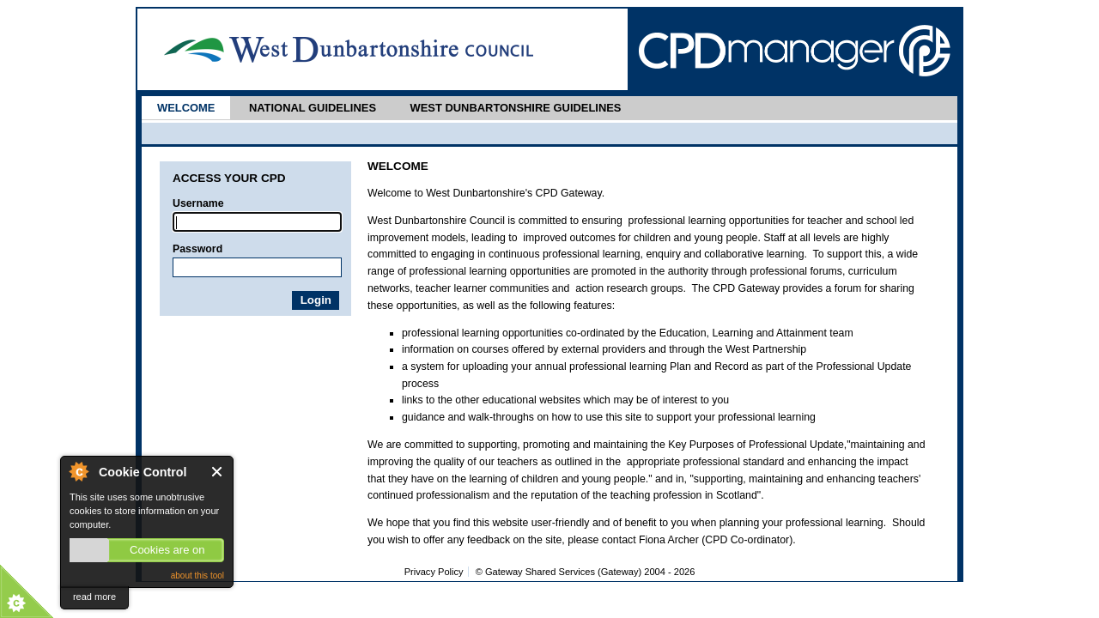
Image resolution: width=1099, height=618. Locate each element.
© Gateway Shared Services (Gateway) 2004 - (585, 571)
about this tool (197, 575)
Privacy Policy (434, 571)
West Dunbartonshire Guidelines (515, 107)
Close (217, 471)
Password (197, 249)
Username (198, 203)
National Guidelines (312, 107)
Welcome (186, 107)
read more (94, 596)
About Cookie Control (78, 471)
